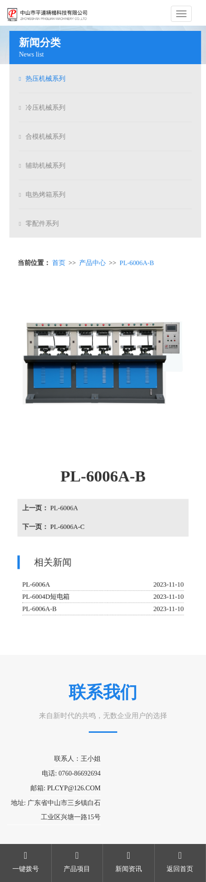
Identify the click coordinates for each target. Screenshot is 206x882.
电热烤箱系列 (46, 194)
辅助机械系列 (46, 165)
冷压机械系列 (46, 107)
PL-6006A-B (137, 264)
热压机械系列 (46, 78)
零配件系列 (43, 223)
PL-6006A (64, 508)
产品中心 (92, 264)
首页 (59, 264)
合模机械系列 (46, 136)
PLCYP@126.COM (74, 788)
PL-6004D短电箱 (46, 596)
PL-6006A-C (67, 526)
